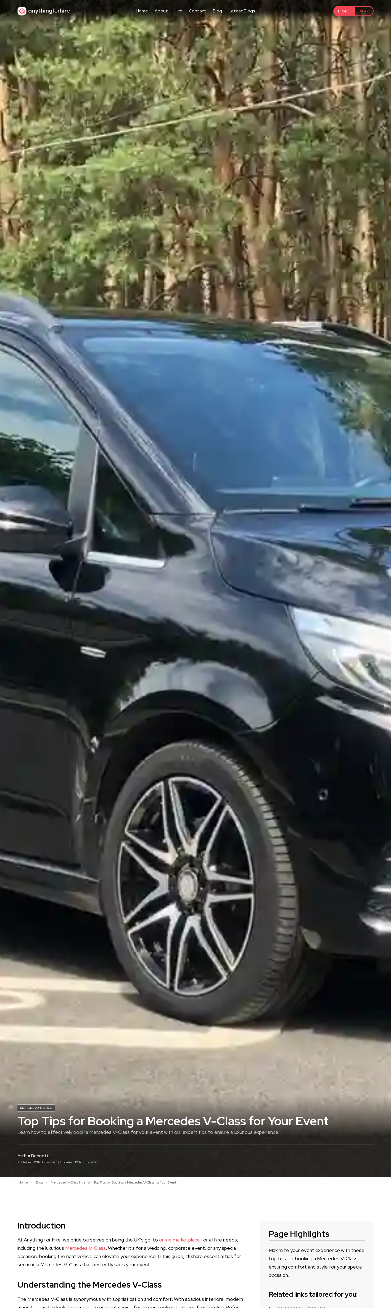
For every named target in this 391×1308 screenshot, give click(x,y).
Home (142, 11)
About (161, 11)
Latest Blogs (242, 11)
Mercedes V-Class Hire (37, 1107)
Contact (197, 11)
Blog (217, 11)
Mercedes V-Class (85, 1248)
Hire (178, 11)
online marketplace (179, 1240)
